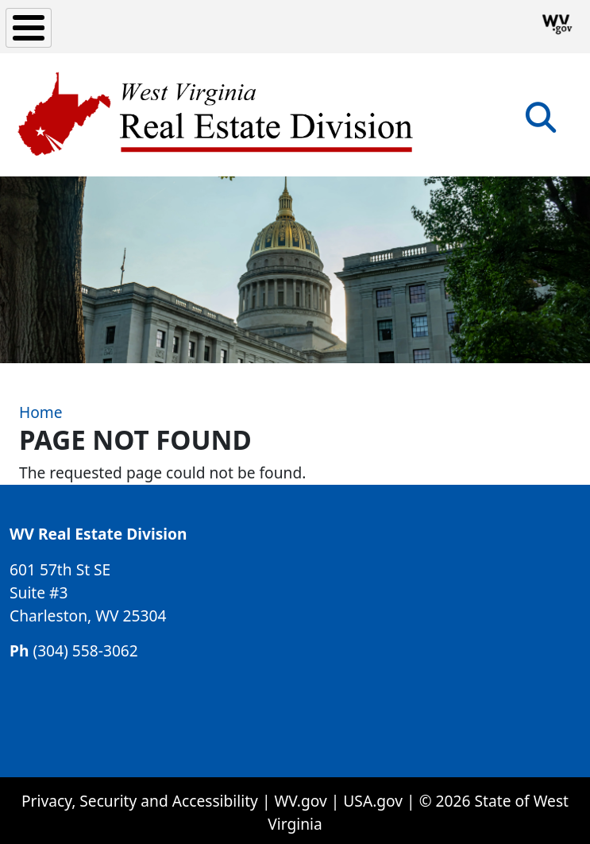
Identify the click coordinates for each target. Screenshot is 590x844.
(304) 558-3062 (85, 650)
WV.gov (300, 800)
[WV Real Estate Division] (217, 114)
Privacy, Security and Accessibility (139, 800)
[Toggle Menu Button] (29, 28)
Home (41, 412)
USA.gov (373, 800)
